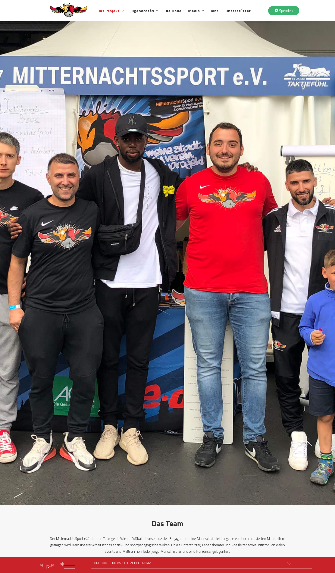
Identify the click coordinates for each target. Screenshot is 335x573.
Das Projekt (134, 16)
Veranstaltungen (248, 493)
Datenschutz (58, 530)
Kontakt (240, 513)
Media (219, 16)
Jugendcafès (167, 16)
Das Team (117, 493)
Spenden (241, 507)
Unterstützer (261, 16)
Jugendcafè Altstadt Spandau (195, 499)
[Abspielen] (46, 565)
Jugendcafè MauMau (188, 507)
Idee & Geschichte (124, 499)
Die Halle (196, 16)
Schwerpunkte (121, 513)
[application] (169, 566)
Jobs (238, 16)
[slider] (201, 568)
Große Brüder (120, 527)
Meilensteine (120, 520)
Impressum (56, 538)
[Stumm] (61, 563)
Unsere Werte (121, 507)
